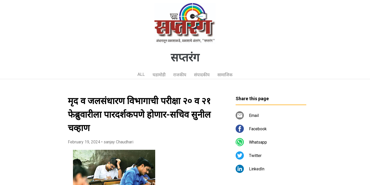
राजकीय (179, 74)
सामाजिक (225, 74)
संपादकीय (202, 74)
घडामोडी (159, 74)
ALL (141, 74)
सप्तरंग (185, 57)
